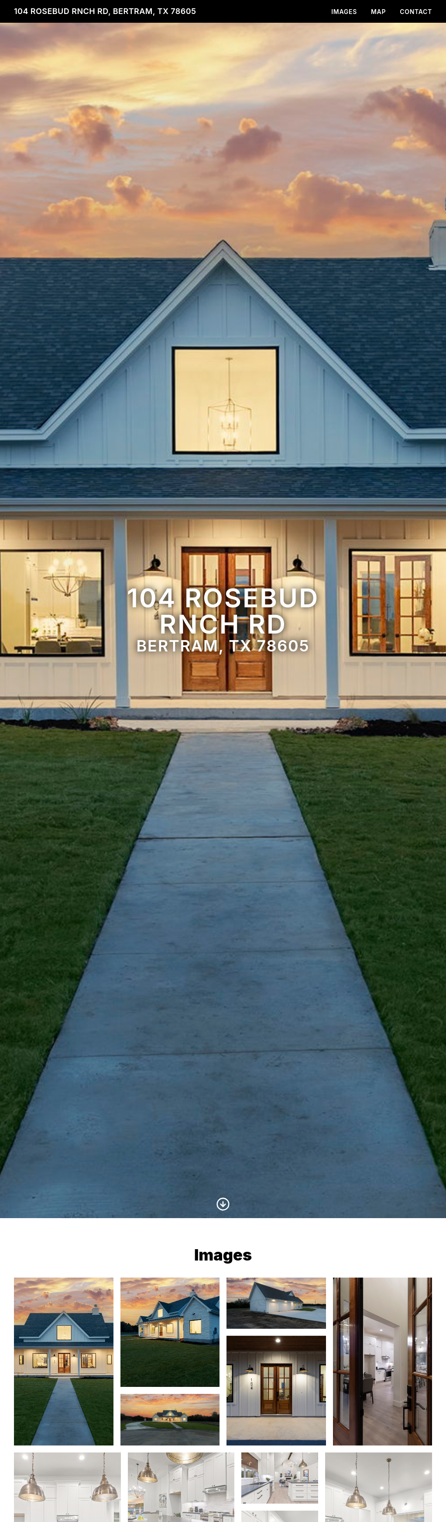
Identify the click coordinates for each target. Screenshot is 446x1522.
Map (378, 11)
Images (344, 11)
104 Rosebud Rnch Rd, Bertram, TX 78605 (105, 11)
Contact (416, 11)
